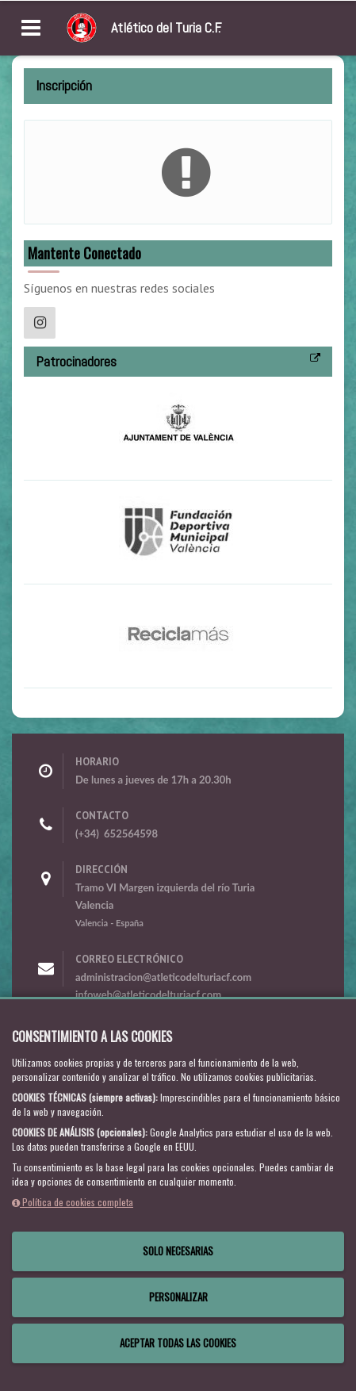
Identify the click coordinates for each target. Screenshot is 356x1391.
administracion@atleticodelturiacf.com (163, 977)
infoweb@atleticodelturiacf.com (148, 994)
